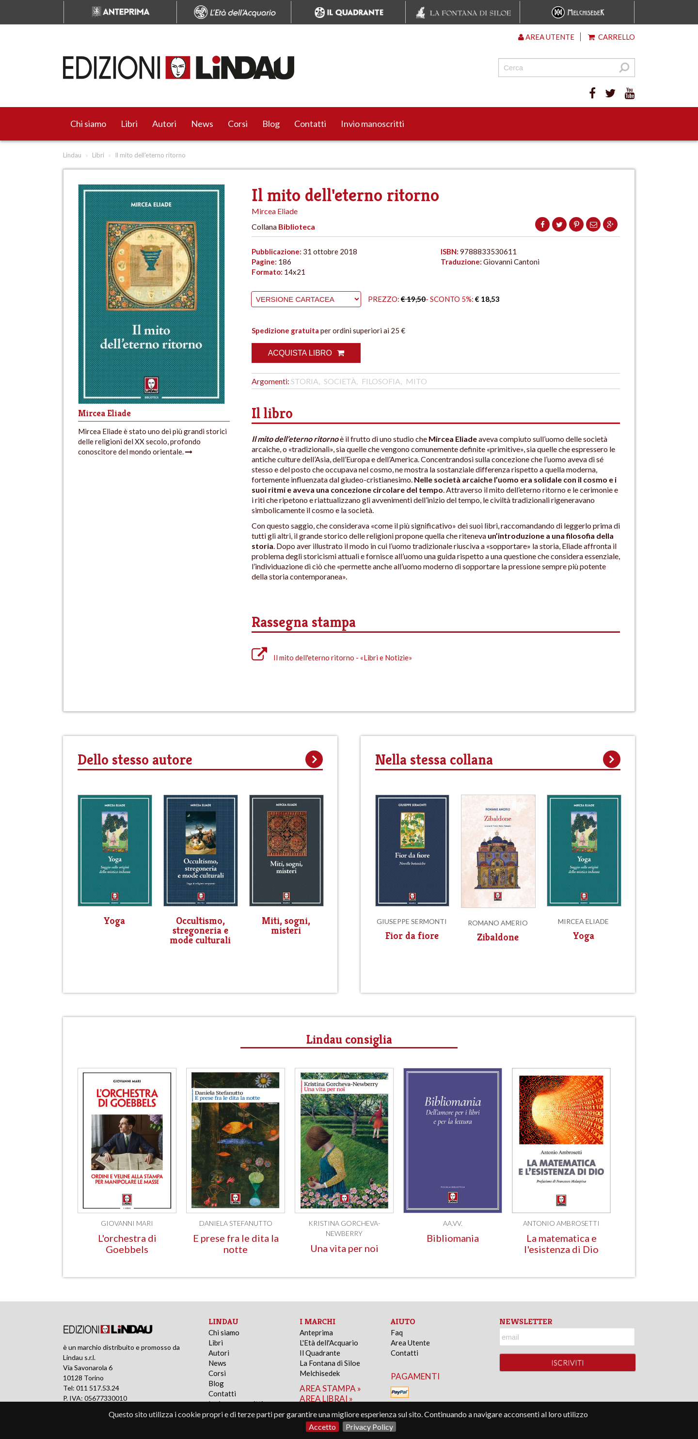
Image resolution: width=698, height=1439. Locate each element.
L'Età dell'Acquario (329, 1342)
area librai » (326, 1398)
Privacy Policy (369, 1426)
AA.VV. (452, 1223)
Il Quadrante (320, 1352)
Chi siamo (88, 123)
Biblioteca (296, 226)
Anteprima (316, 1332)
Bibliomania (453, 1238)
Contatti (310, 123)
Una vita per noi (344, 1248)
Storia (304, 381)
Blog (271, 123)
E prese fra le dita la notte (236, 1243)
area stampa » (330, 1388)
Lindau (72, 155)
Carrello (611, 36)
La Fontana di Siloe (330, 1363)
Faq (397, 1332)
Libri (129, 123)
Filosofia (381, 381)
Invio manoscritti (372, 123)
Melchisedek (320, 1373)
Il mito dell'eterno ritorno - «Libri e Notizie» (332, 657)
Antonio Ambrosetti (561, 1223)
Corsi (238, 123)
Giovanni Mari (127, 1223)
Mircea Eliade (275, 211)
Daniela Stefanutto (235, 1223)
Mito (416, 381)
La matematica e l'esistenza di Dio (561, 1243)
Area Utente (410, 1342)
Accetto (322, 1426)
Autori (164, 123)
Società (340, 381)
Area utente (546, 36)
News (202, 123)
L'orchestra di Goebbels (127, 1243)
